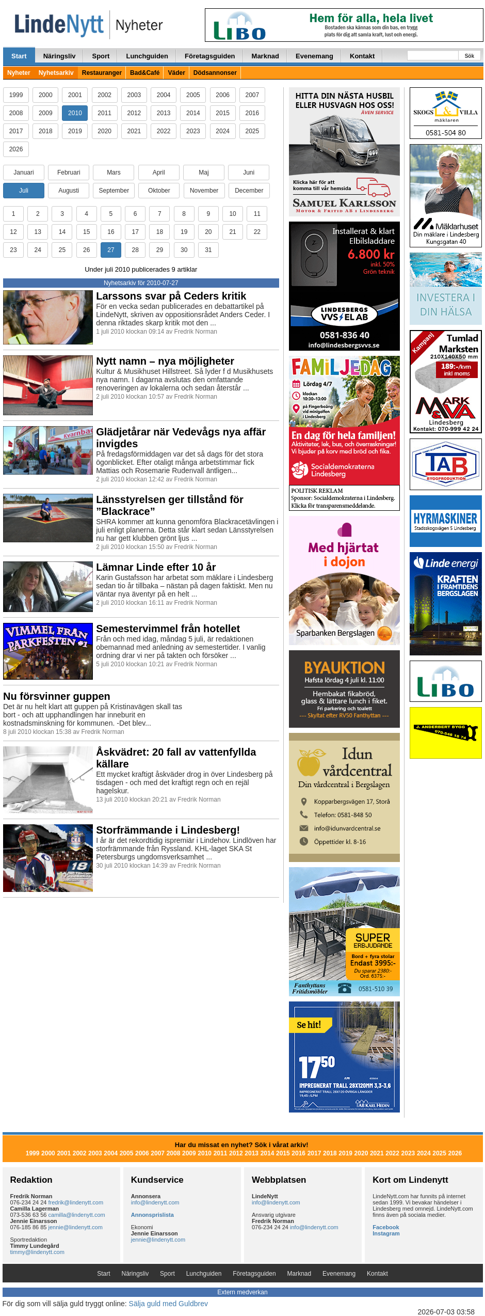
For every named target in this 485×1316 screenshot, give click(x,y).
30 (184, 250)
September (114, 190)
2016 (253, 113)
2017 (16, 131)
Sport (100, 56)
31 (208, 250)
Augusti (68, 190)
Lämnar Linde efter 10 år (156, 567)
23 (13, 250)
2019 (75, 131)
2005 (193, 95)
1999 (16, 95)
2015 (223, 113)
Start (19, 56)
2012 (134, 113)
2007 (253, 95)
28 (135, 250)
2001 (75, 95)
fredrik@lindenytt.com (76, 1202)
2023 (193, 131)
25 (62, 250)
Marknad (265, 56)
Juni (248, 172)
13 (38, 232)
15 (86, 232)
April (159, 172)
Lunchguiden (147, 56)
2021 (134, 131)
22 (257, 232)
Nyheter (18, 72)
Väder (176, 72)
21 (232, 232)
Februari (68, 172)
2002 (104, 95)
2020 (104, 131)
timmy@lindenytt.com (37, 1252)
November (204, 190)
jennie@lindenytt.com (75, 1227)
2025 (253, 131)
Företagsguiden (210, 56)
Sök (469, 56)
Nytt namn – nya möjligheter (165, 361)
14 (62, 232)
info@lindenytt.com (155, 1202)
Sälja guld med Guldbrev (168, 1303)
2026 (16, 149)
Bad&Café (144, 72)
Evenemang (314, 56)
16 (110, 232)
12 (13, 232)
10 (232, 213)
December (249, 190)
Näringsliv (59, 56)
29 (159, 250)
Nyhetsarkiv (56, 72)
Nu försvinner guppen (56, 696)
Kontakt (362, 56)
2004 (164, 95)
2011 (104, 113)
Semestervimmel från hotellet (168, 628)
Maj (203, 172)
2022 (164, 131)
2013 (164, 113)
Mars (114, 172)
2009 (46, 113)
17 (135, 232)
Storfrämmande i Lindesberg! (168, 830)
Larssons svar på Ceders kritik (171, 296)
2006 (223, 95)
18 (159, 232)
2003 (134, 95)
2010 (75, 113)
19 (184, 232)
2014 (193, 113)
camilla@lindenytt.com (76, 1215)
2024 (223, 131)
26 (86, 250)
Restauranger (102, 72)
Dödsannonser (215, 72)
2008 (16, 113)
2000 (46, 95)
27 (110, 250)
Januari (23, 172)
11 (257, 213)
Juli (23, 190)
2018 (46, 131)
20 (208, 232)
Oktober (159, 190)
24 (38, 250)
